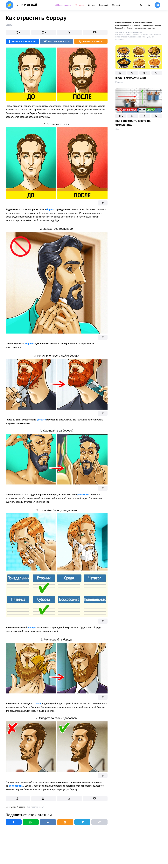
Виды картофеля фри (130, 77)
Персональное (63, 5)
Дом (117, 129)
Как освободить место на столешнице (133, 122)
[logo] (21, 5)
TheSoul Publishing (134, 32)
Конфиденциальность (143, 22)
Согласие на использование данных (141, 28)
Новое (79, 5)
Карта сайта (119, 28)
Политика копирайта (123, 25)
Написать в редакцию (123, 22)
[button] (120, 73)
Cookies (137, 25)
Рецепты (119, 82)
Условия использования (152, 25)
